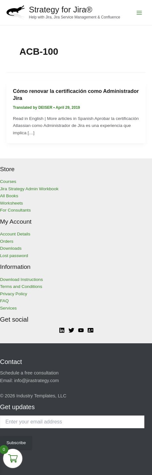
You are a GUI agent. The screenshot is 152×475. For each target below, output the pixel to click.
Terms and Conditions (21, 286)
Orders (6, 241)
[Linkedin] (62, 330)
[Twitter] (71, 330)
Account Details (15, 234)
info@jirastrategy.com (36, 380)
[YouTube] (81, 330)
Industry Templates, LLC (41, 395)
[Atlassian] (90, 330)
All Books (9, 195)
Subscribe (16, 442)
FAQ (4, 300)
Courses (8, 181)
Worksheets (11, 203)
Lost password (14, 255)
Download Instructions (21, 279)
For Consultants (15, 210)
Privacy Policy (13, 293)
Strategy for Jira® (60, 9)
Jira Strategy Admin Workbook (29, 188)
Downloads (11, 248)
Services (8, 308)
